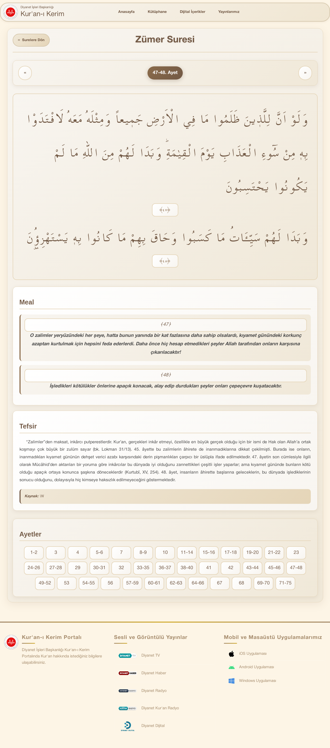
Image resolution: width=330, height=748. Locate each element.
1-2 (33, 553)
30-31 (99, 568)
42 (230, 568)
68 (241, 584)
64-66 (198, 584)
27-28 (56, 568)
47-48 (296, 568)
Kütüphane (157, 12)
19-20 (252, 553)
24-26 (34, 568)
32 (121, 568)
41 (208, 568)
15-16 (209, 553)
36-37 (165, 568)
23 (296, 553)
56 (110, 584)
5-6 (99, 553)
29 (77, 568)
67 (219, 584)
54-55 (88, 584)
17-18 (230, 553)
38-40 (187, 568)
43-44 (252, 568)
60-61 (154, 584)
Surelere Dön (31, 40)
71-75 (285, 584)
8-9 (143, 553)
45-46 (274, 568)
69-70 (263, 584)
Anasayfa (126, 12)
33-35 (143, 568)
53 (66, 584)
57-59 (132, 584)
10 (165, 553)
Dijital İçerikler (192, 12)
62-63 (176, 584)
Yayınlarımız (228, 12)
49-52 (45, 584)
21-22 (274, 553)
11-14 (187, 553)
